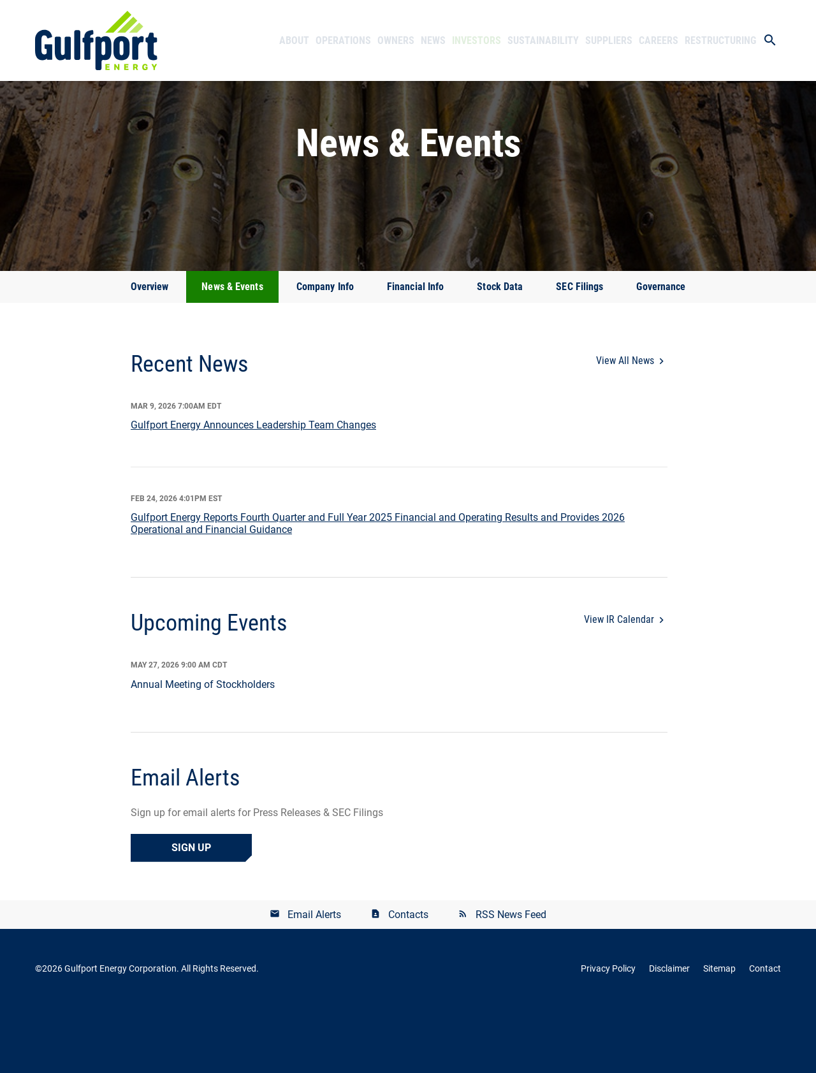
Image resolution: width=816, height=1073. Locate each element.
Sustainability (543, 40)
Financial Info (415, 352)
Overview (150, 352)
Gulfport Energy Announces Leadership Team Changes (253, 490)
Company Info (325, 352)
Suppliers (608, 40)
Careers (658, 40)
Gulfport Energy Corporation (120, 1033)
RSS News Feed (511, 979)
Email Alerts (314, 979)
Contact (765, 1033)
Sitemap (719, 1033)
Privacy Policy (608, 1033)
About (294, 40)
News (433, 40)
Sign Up (191, 912)
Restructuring (720, 40)
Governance (660, 352)
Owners (395, 40)
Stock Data (500, 352)
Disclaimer (669, 1033)
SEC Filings (579, 352)
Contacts (408, 979)
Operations (343, 40)
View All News (625, 426)
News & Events (232, 352)
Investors (476, 40)
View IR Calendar (619, 684)
